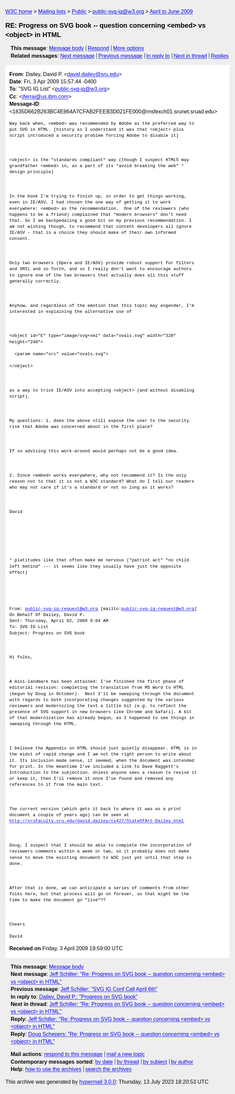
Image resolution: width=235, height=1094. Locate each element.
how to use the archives (53, 1069)
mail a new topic (125, 1054)
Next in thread (190, 56)
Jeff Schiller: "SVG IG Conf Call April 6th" (108, 989)
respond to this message (73, 1054)
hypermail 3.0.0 (97, 1082)
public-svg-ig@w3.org (118, 11)
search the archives (108, 1069)
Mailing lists (52, 11)
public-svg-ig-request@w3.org (61, 609)
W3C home (18, 11)
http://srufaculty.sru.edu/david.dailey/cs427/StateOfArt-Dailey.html (96, 821)
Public (79, 11)
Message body (66, 48)
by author (182, 1062)
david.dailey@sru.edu (93, 74)
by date (103, 1062)
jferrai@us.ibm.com (45, 96)
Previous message (120, 56)
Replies (220, 56)
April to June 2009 (171, 11)
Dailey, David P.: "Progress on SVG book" (88, 997)
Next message (77, 56)
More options (128, 48)
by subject (155, 1062)
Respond (98, 48)
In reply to (158, 56)
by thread (128, 1062)
